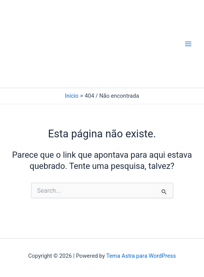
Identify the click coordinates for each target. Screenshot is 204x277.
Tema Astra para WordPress (141, 255)
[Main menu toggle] (188, 44)
